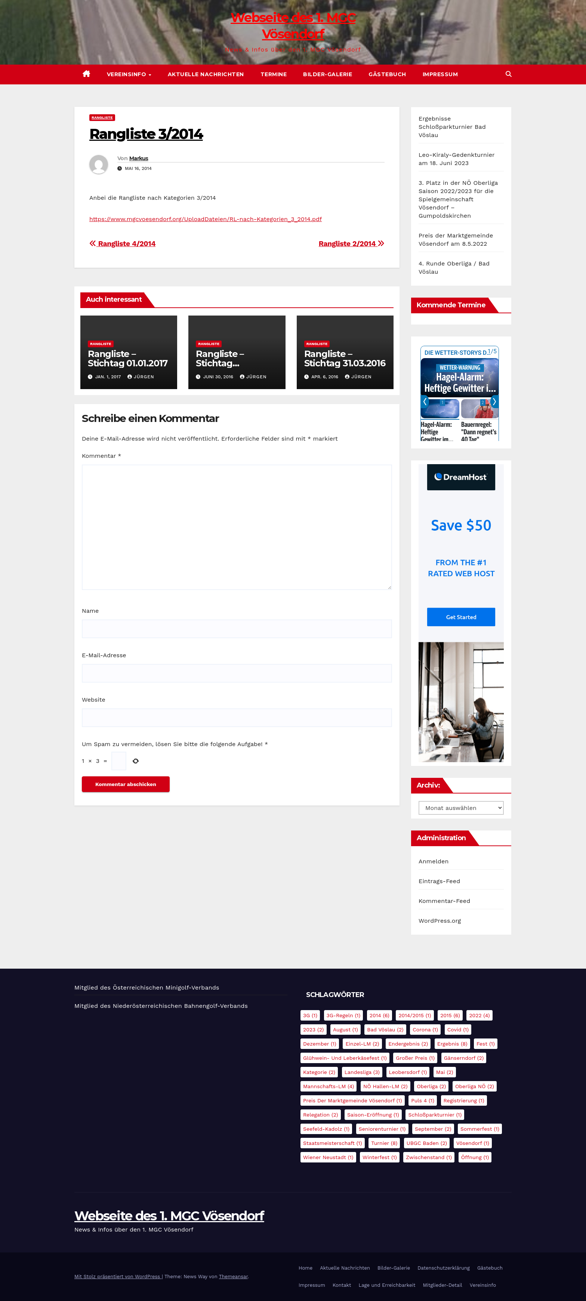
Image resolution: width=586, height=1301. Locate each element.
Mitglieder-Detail (442, 1285)
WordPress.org (440, 920)
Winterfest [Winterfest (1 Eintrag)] (380, 1157)
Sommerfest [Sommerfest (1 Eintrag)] (479, 1129)
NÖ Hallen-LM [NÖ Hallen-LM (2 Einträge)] (385, 1086)
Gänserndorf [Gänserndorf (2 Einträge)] (464, 1058)
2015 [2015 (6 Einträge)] (450, 1015)
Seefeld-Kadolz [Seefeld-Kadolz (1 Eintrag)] (326, 1129)
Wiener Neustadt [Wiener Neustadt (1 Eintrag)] (328, 1157)
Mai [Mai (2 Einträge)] (444, 1072)
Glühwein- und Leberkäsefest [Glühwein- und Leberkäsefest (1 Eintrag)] (345, 1058)
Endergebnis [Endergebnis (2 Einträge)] (408, 1044)
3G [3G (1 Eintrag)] (310, 1015)
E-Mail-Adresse (104, 655)
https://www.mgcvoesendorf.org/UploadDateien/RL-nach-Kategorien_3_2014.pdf (205, 219)
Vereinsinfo (127, 74)
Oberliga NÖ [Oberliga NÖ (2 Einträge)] (474, 1086)
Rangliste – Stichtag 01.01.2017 (127, 358)
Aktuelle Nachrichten (206, 74)
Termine (273, 74)
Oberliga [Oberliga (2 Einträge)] (431, 1086)
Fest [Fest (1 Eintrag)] (485, 1044)
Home (305, 1268)
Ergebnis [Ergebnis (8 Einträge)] (452, 1044)
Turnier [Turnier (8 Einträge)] (384, 1143)
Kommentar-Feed (444, 900)
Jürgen (140, 376)
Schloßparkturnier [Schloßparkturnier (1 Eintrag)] (435, 1115)
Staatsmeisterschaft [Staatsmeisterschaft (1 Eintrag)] (332, 1143)
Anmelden (434, 861)
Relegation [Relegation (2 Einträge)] (320, 1115)
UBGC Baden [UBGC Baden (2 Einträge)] (427, 1143)
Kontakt (342, 1285)
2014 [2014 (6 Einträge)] (379, 1015)
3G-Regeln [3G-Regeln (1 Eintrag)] (344, 1015)
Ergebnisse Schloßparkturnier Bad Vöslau (452, 127)
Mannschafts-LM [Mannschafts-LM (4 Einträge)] (328, 1086)
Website (93, 699)
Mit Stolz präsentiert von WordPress (118, 1276)
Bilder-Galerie (327, 74)
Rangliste (102, 117)
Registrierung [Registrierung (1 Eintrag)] (464, 1100)
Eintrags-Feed (439, 881)
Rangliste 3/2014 (146, 134)
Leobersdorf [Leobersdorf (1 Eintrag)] (408, 1072)
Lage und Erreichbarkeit (386, 1285)
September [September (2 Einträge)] (433, 1129)
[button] (509, 74)
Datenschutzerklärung (443, 1268)
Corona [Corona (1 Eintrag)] (425, 1030)
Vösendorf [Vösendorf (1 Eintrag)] (473, 1143)
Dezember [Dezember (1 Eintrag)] (319, 1044)
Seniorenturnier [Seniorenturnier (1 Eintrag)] (382, 1129)
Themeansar (233, 1276)
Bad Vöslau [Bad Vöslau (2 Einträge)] (385, 1030)
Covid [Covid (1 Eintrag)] (458, 1030)
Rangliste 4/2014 (122, 243)
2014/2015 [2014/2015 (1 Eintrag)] (414, 1015)
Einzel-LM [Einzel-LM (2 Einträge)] (362, 1044)
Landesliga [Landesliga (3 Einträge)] (362, 1072)
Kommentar (101, 455)
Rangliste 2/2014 (352, 243)
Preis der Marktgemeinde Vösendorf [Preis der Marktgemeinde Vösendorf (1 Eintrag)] (352, 1100)
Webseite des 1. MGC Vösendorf (169, 1216)
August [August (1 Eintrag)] (345, 1030)
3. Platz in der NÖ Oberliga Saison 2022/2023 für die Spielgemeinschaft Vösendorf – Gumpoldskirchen (458, 199)
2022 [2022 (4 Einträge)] (479, 1015)
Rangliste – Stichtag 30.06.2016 (220, 363)
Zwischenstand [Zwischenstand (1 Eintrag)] (429, 1157)
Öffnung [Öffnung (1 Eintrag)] (475, 1157)
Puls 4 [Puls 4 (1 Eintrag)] (422, 1100)
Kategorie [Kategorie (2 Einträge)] (319, 1072)
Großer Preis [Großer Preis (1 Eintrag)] (415, 1058)
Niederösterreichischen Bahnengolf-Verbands (180, 1005)
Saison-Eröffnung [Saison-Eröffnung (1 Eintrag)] (373, 1115)
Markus (138, 158)
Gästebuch (387, 74)
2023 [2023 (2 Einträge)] (313, 1030)
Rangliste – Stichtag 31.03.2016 (344, 358)
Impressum (440, 74)
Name (90, 610)
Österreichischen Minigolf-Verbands (166, 987)
